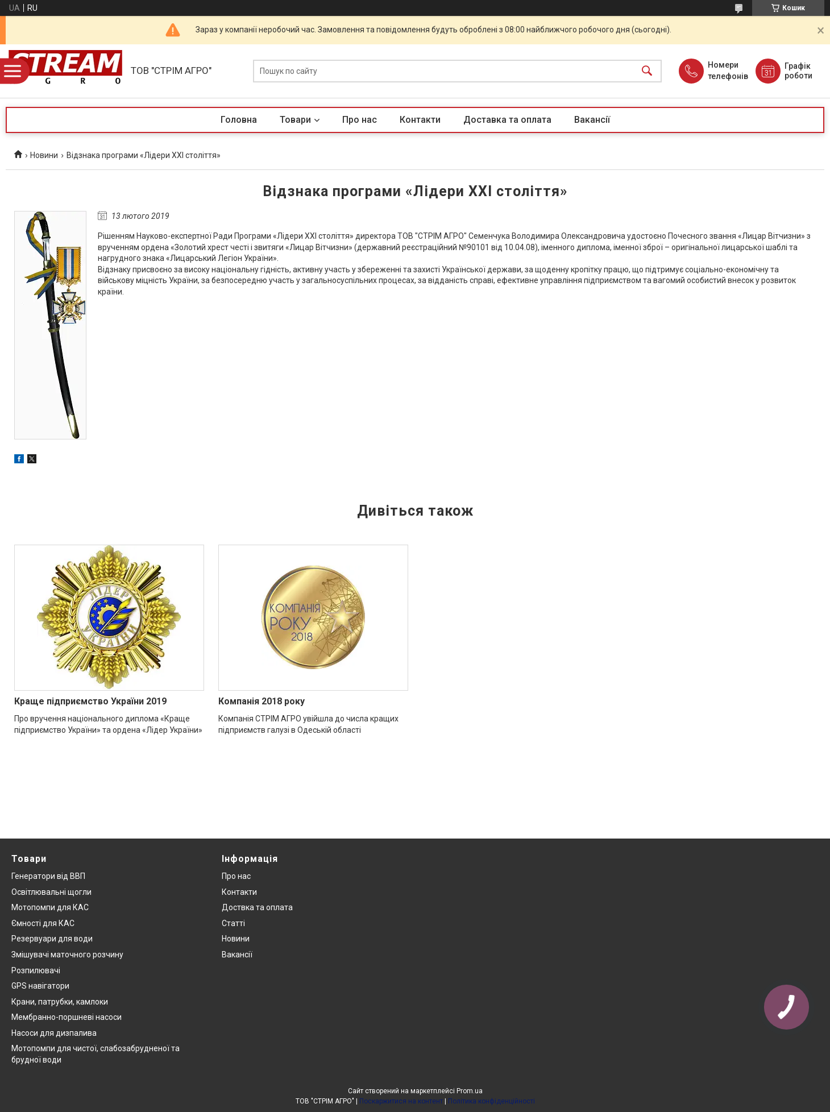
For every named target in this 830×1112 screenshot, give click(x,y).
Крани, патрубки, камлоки (59, 1001)
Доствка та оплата (257, 907)
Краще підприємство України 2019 (90, 701)
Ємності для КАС (42, 923)
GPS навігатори (40, 985)
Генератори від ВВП (48, 876)
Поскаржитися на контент (401, 1101)
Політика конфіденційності (491, 1101)
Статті (233, 923)
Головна (239, 119)
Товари (295, 119)
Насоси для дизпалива (54, 1033)
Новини (44, 155)
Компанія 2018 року (261, 701)
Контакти (420, 119)
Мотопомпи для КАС (50, 907)
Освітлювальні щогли (51, 892)
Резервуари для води (52, 938)
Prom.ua (470, 1091)
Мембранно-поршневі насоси (66, 1017)
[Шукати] (647, 71)
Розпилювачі (35, 970)
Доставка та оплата (507, 119)
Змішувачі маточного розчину (67, 954)
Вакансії (592, 119)
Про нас (359, 119)
